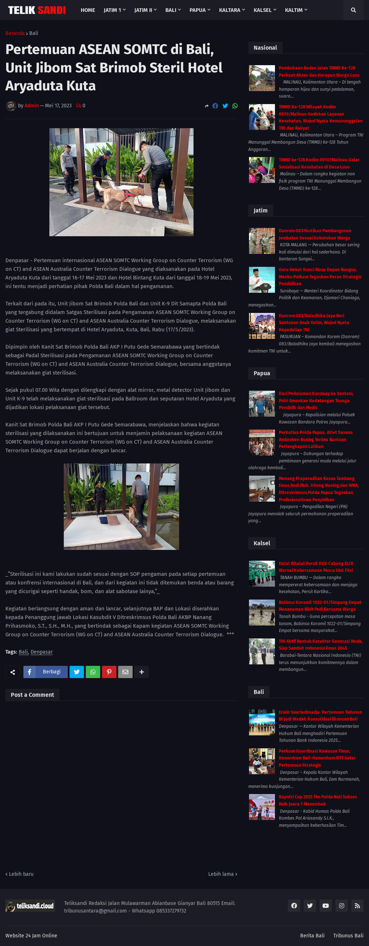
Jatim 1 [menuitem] (112, 10)
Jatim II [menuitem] (143, 10)
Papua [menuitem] (198, 10)
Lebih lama (221, 874)
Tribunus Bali (348, 936)
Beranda (15, 33)
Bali (33, 33)
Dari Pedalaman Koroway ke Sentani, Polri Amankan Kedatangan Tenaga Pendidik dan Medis (316, 400)
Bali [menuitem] (170, 10)
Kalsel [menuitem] (263, 10)
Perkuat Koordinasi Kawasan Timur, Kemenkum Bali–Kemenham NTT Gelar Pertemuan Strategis (317, 758)
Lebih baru (21, 874)
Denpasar (42, 652)
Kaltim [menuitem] (294, 10)
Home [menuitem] (88, 10)
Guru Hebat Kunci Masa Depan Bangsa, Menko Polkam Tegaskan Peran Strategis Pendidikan (320, 276)
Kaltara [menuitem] (229, 10)
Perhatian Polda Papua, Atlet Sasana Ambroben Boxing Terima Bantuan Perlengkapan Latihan (316, 439)
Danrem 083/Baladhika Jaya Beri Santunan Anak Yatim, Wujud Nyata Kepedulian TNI (314, 322)
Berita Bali (312, 936)
